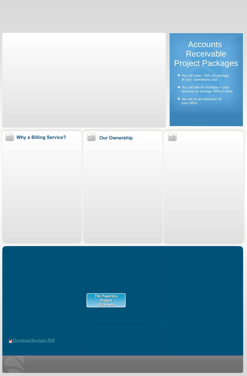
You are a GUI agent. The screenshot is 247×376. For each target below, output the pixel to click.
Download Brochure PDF (34, 340)
